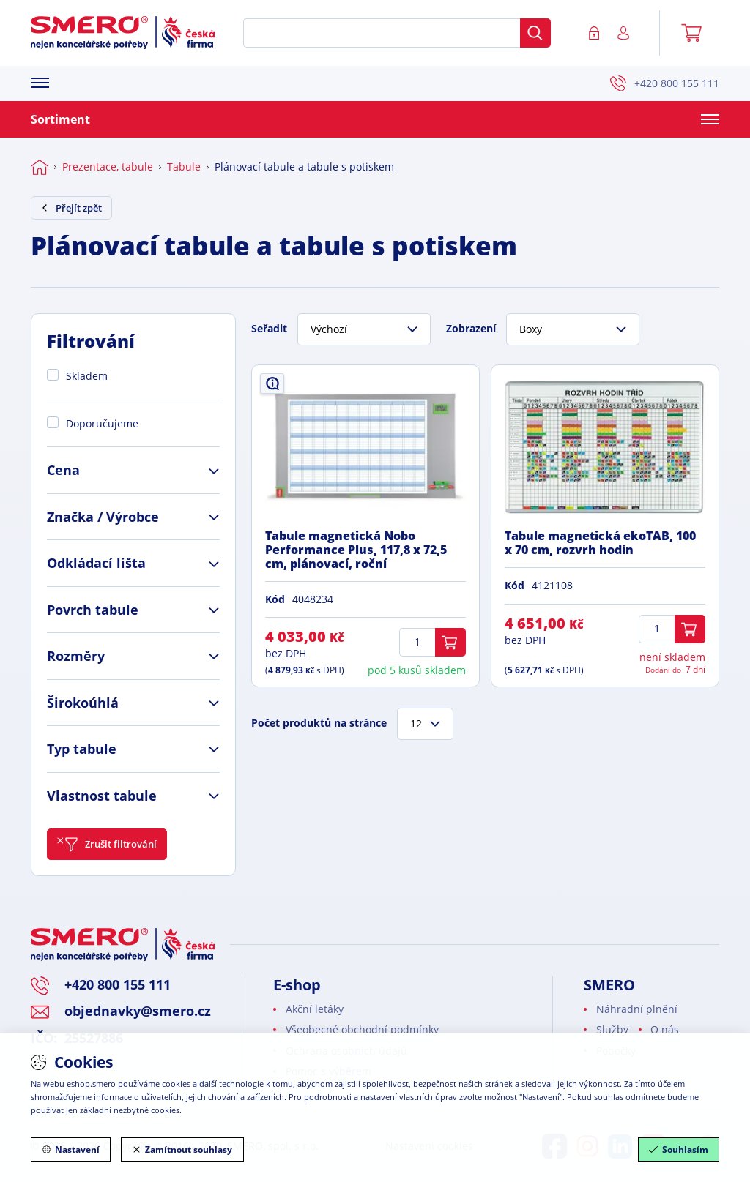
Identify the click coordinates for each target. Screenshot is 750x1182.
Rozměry (76, 656)
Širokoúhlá (83, 703)
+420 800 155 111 (664, 83)
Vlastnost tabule (102, 796)
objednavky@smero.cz (137, 1011)
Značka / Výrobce (103, 517)
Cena (63, 470)
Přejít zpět (71, 207)
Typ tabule (81, 749)
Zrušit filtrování (107, 844)
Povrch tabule (92, 610)
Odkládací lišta (96, 563)
